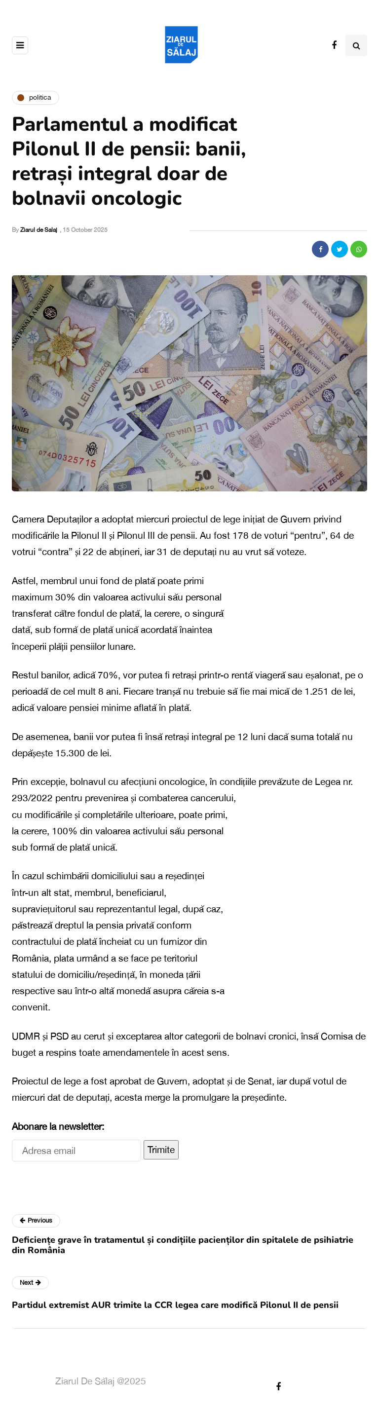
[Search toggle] (356, 45)
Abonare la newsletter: (58, 1126)
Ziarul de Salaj (38, 229)
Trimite (161, 1149)
